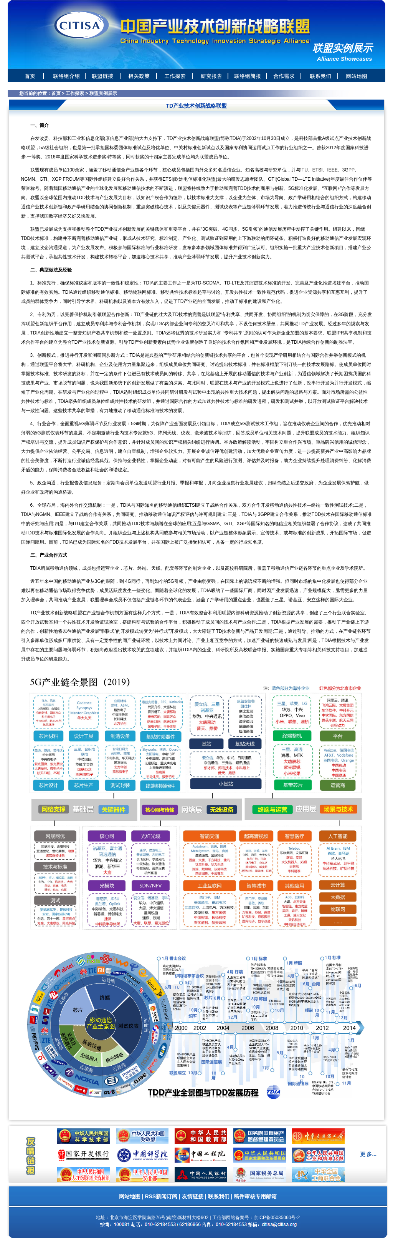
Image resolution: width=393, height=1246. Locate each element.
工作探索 (75, 93)
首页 (56, 93)
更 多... (368, 1154)
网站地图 (129, 1196)
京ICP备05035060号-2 (277, 1217)
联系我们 (219, 1196)
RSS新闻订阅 (161, 1196)
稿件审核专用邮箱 (255, 1196)
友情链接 (192, 1196)
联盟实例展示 (103, 93)
